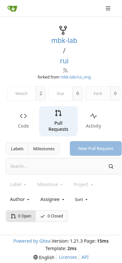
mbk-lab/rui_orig (76, 77)
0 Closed (51, 216)
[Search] (111, 166)
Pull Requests (58, 121)
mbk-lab (64, 40)
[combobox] (20, 199)
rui (64, 60)
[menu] (82, 199)
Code (23, 120)
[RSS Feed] (65, 70)
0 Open (21, 216)
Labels (17, 149)
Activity (93, 120)
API (85, 257)
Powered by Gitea (31, 241)
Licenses (68, 257)
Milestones (44, 149)
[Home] (12, 8)
